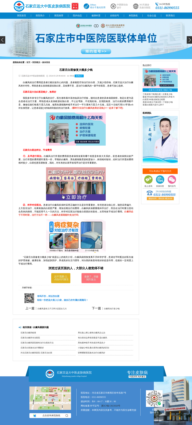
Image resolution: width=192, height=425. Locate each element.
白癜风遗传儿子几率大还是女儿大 (52, 309)
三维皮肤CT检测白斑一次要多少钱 (157, 94)
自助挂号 (114, 15)
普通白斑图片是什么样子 (153, 105)
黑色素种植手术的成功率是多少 (91, 343)
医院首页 (21, 15)
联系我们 (170, 15)
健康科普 (96, 15)
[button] (2, 40)
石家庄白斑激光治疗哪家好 (32, 348)
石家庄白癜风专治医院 (30, 338)
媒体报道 (46, 62)
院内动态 (77, 15)
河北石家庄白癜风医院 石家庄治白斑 (36, 353)
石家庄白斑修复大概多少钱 (160, 90)
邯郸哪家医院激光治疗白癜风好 (91, 353)
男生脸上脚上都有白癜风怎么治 (91, 333)
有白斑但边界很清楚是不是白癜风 (92, 338)
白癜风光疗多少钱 (112, 309)
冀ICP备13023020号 (110, 406)
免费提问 (79, 76)
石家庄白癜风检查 (28, 333)
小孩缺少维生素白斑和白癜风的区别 (93, 348)
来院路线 (133, 15)
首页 (28, 62)
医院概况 (36, 62)
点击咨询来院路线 (50, 415)
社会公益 (151, 15)
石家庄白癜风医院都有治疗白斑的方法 (37, 343)
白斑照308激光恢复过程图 (154, 99)
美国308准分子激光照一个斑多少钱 (158, 102)
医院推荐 (58, 15)
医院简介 (40, 15)
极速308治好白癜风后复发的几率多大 (159, 97)
